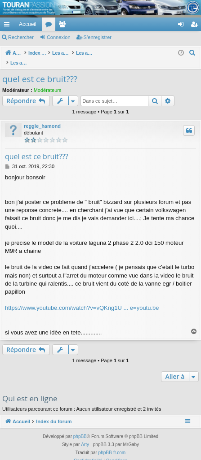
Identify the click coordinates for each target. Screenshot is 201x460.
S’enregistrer (98, 37)
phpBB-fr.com (112, 443)
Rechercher (21, 37)
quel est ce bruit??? (39, 69)
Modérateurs (48, 80)
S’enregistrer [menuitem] (196, 26)
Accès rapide (8, 26)
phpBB (80, 427)
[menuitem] (149, 24)
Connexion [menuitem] (183, 26)
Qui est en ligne (30, 389)
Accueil (27, 24)
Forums (50, 26)
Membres (64, 26)
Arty (85, 435)
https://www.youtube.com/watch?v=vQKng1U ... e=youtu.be (82, 298)
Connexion (59, 37)
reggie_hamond (42, 116)
